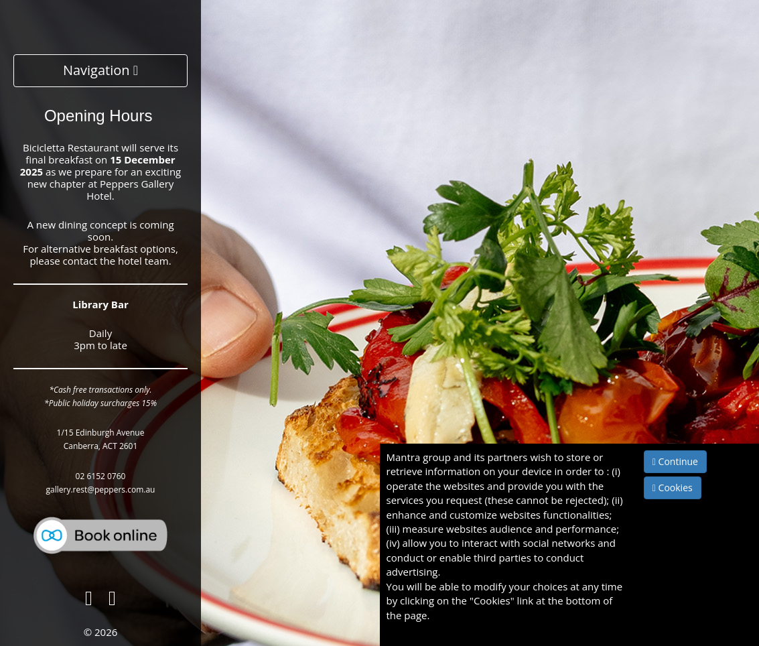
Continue (675, 461)
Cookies (672, 487)
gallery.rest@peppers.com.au (100, 489)
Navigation (100, 70)
